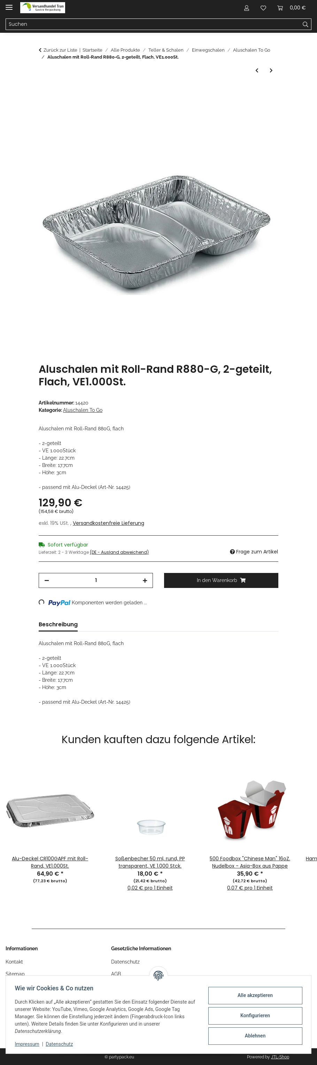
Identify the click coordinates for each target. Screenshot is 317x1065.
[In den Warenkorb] (44, 91)
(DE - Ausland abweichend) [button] (119, 552)
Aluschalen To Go (82, 410)
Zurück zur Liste (60, 50)
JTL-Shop (280, 1057)
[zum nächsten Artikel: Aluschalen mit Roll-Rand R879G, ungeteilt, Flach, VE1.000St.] (271, 70)
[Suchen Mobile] (153, 24)
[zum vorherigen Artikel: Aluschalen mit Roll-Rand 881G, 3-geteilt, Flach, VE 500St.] (257, 70)
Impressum (29, 1044)
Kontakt (14, 962)
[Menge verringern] (46, 580)
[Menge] (96, 580)
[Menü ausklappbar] (9, 4)
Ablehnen (252, 1035)
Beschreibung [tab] (58, 624)
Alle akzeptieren (252, 995)
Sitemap (15, 974)
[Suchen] (305, 24)
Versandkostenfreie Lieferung (108, 523)
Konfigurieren (253, 1015)
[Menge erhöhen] (145, 580)
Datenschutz (61, 1044)
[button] (246, 8)
